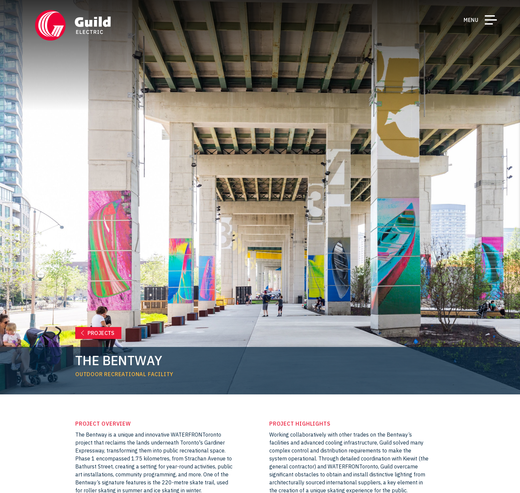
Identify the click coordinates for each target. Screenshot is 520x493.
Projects (101, 333)
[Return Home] (73, 25)
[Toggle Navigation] (491, 21)
